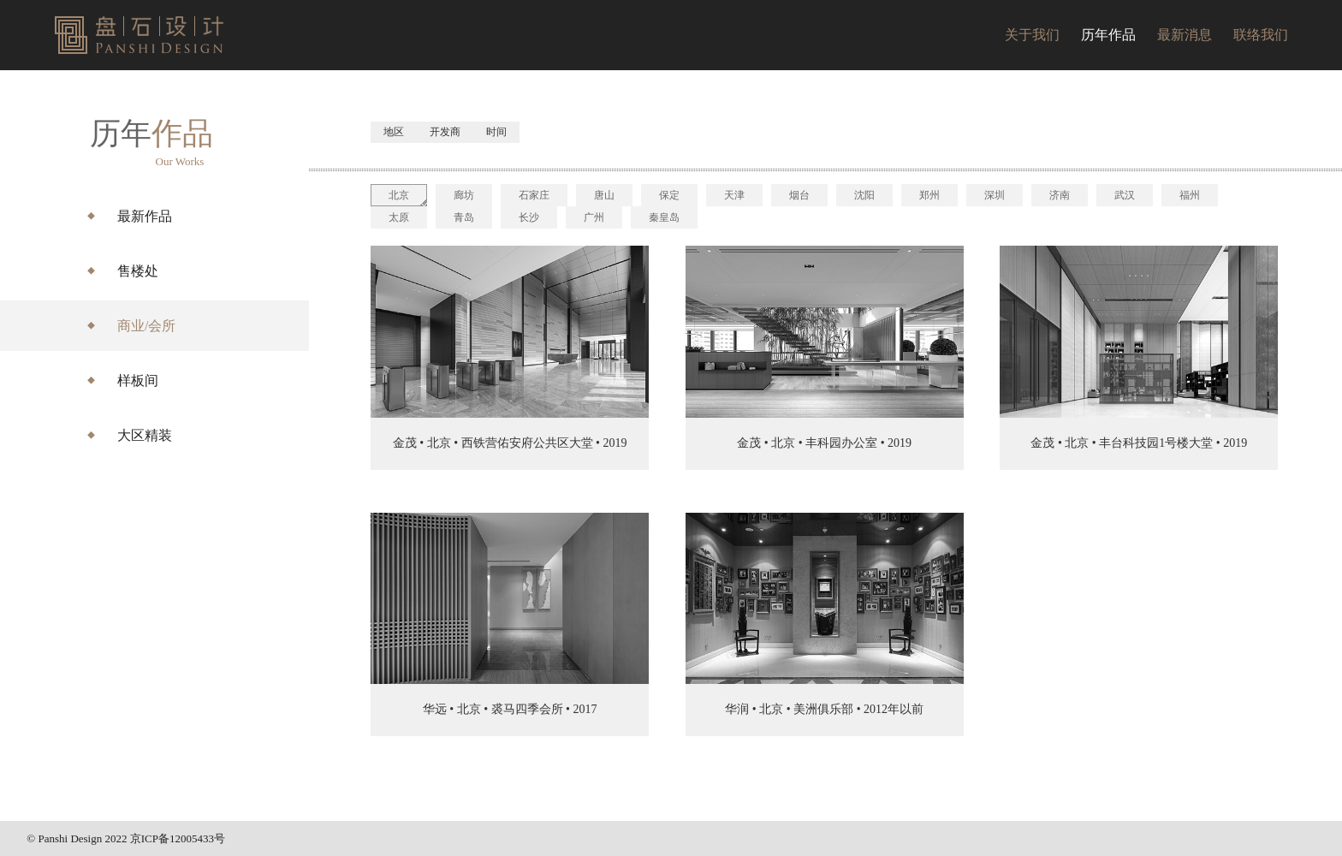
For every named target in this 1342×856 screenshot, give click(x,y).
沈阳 (864, 195)
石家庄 (534, 195)
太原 (399, 217)
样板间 (137, 380)
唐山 (604, 195)
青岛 (464, 217)
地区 (393, 132)
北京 (399, 195)
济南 (1059, 195)
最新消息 (1184, 34)
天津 (734, 195)
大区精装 (144, 435)
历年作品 (1108, 34)
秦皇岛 (664, 217)
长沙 (529, 217)
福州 (1189, 195)
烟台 (799, 195)
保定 (669, 195)
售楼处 (137, 271)
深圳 (994, 195)
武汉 (1124, 195)
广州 (594, 217)
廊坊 (464, 195)
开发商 (445, 132)
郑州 (929, 195)
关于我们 (1032, 34)
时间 (496, 132)
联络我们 (1260, 34)
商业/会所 (146, 325)
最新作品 (144, 216)
